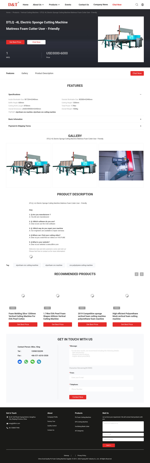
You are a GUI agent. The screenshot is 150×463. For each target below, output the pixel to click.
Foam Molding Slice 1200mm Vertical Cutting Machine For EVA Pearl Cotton (22, 316)
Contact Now (77, 397)
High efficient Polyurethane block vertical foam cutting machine (125, 316)
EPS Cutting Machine (81, 422)
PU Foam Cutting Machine (83, 417)
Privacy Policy (82, 455)
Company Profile (52, 417)
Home (8, 12)
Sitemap (66, 455)
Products (16, 12)
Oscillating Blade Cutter (82, 426)
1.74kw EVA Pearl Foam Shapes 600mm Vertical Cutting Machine (54, 316)
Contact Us (50, 430)
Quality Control (52, 426)
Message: (73, 346)
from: (72, 373)
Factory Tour (51, 421)
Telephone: (74, 384)
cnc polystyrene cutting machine (81, 265)
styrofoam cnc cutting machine (27, 265)
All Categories (79, 431)
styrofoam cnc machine (53, 265)
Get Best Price (15, 42)
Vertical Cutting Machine (30, 12)
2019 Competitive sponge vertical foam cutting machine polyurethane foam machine (92, 316)
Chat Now (36, 42)
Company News (100, 4)
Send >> (108, 445)
